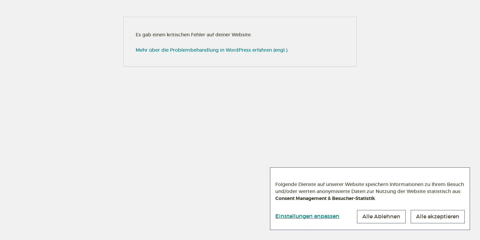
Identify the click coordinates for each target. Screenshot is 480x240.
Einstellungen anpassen (307, 216)
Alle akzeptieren (437, 216)
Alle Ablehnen (381, 216)
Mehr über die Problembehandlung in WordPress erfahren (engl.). (212, 50)
